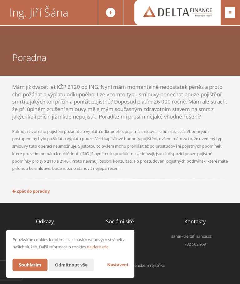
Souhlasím (30, 265)
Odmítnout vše (71, 265)
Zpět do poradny (31, 191)
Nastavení (117, 264)
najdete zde (97, 247)
